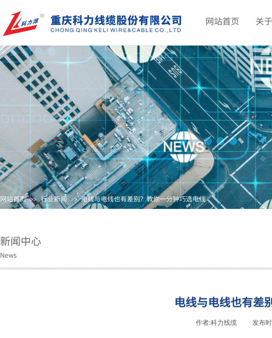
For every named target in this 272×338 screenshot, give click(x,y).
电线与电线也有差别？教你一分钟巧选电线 (143, 198)
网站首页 (13, 198)
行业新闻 (54, 198)
